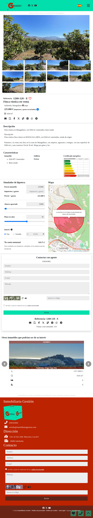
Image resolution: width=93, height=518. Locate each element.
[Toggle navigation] (88, 5)
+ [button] (51, 187)
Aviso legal (62, 510)
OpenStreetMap (77, 251)
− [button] (51, 191)
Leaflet (69, 251)
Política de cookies (52, 510)
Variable (18, 234)
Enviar (46, 312)
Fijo (8, 234)
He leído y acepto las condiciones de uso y (22, 305)
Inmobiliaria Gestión (24, 510)
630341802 (46, 261)
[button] (4, 364)
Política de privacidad (38, 510)
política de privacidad (33, 305)
